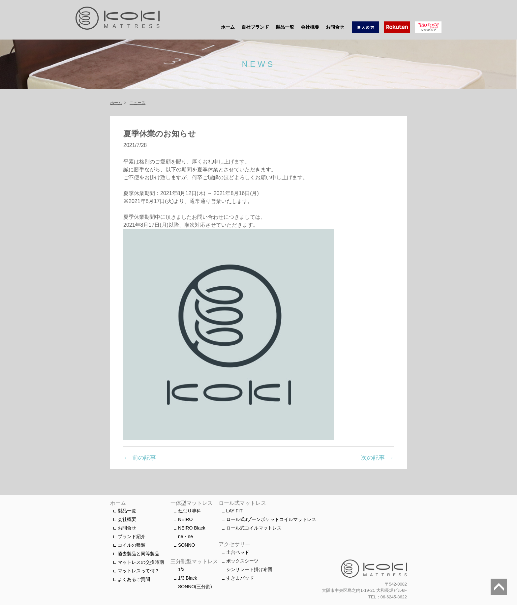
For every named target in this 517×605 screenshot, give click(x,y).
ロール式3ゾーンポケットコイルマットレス (271, 519)
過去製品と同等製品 (138, 553)
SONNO (186, 545)
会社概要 (310, 27)
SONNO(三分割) (195, 586)
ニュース (137, 103)
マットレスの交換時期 (141, 562)
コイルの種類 (131, 545)
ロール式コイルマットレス (254, 528)
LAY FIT (234, 510)
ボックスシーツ (242, 560)
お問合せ (335, 27)
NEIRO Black (191, 528)
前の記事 (144, 457)
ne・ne (185, 536)
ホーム (228, 27)
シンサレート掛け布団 (249, 569)
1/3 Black (187, 578)
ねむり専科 (189, 510)
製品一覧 (285, 27)
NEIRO (185, 519)
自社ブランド (255, 27)
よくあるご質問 (134, 579)
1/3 (181, 569)
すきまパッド (240, 578)
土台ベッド (237, 552)
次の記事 (373, 457)
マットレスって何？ (138, 570)
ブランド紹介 (131, 536)
